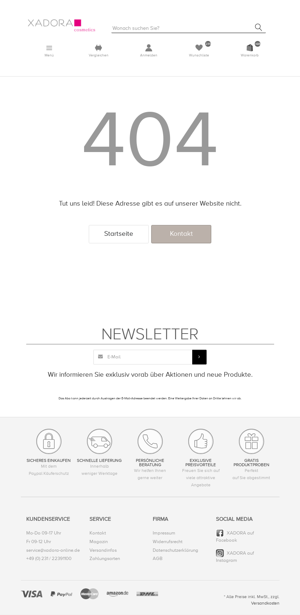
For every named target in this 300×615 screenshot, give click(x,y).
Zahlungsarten (104, 559)
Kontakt (181, 234)
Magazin (98, 542)
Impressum (164, 534)
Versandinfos (103, 551)
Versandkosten (265, 603)
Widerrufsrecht (168, 542)
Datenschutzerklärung (175, 551)
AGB (157, 559)
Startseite (118, 234)
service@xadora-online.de (53, 551)
